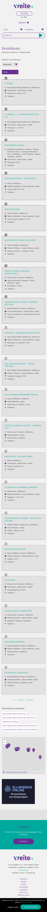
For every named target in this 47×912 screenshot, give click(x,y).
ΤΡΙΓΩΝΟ (9, 83)
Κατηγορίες (23, 879)
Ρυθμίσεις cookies (13, 907)
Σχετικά (23, 884)
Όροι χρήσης (23, 887)
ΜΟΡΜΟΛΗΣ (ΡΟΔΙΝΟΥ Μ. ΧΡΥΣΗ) (20, 240)
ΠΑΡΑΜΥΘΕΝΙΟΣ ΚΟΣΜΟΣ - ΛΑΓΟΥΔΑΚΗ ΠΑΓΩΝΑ (23, 519)
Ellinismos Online (23, 895)
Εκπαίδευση (35, 87)
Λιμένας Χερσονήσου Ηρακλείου (18, 280)
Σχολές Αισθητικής (13, 399)
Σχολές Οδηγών (12, 213)
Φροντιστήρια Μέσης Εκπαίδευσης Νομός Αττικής (19, 718)
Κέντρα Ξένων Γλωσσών (15, 277)
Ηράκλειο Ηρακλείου (14, 186)
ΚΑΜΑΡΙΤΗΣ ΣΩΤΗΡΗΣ (15, 549)
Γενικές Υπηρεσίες (28, 154)
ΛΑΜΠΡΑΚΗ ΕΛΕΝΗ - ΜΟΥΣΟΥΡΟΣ (20, 178)
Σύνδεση (24, 13)
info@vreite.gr (23, 870)
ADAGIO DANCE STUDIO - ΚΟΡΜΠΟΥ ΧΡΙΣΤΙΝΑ (21, 303)
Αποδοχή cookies (31, 907)
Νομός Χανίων (22, 90)
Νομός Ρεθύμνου (28, 248)
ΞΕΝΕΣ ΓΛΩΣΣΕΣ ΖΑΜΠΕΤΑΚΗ (18, 611)
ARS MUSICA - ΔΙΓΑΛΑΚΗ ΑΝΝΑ (19, 456)
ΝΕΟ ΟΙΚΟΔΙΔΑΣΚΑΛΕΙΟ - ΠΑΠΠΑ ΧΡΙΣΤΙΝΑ (19, 364)
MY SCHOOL (10, 580)
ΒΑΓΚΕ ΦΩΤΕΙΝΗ (12, 209)
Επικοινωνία (23, 892)
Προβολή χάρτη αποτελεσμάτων (16, 772)
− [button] (4, 742)
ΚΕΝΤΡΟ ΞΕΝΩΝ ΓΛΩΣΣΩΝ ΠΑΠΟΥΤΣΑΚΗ (17, 272)
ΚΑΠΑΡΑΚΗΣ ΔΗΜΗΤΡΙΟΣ (16, 672)
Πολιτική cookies (26, 902)
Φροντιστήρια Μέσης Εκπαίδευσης (18, 87)
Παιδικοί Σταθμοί (13, 245)
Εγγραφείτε (23, 890)
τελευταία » (30, 700)
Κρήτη (30, 90)
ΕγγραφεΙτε (23, 841)
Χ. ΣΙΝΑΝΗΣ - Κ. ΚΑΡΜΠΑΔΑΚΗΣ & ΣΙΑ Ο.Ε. (22, 115)
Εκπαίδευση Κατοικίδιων (15, 149)
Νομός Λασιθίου (27, 618)
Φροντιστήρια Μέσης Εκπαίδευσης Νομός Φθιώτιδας (20, 729)
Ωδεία (9, 183)
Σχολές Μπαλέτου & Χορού (16, 308)
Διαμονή (37, 154)
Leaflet (32, 769)
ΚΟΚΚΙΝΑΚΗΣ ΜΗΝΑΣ (14, 145)
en (25, 17)
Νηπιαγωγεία (11, 491)
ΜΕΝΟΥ (22, 22)
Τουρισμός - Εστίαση (14, 156)
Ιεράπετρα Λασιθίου (14, 618)
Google (43, 769)
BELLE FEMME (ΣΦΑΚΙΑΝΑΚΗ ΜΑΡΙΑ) (21, 394)
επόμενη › (21, 700)
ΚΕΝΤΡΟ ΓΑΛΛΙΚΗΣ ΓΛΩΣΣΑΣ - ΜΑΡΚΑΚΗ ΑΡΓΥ (23, 426)
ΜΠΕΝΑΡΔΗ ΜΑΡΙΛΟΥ (14, 641)
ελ (21, 17)
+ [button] (4, 739)
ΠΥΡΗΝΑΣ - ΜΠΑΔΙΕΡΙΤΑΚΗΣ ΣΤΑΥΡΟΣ (22, 332)
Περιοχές (24, 882)
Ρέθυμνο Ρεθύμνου (14, 248)
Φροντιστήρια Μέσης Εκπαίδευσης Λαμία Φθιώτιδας (20, 726)
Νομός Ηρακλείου (28, 186)
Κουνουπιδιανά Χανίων (15, 311)
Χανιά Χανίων (11, 90)
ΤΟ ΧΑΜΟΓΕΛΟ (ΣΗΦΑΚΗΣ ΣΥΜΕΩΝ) (21, 487)
